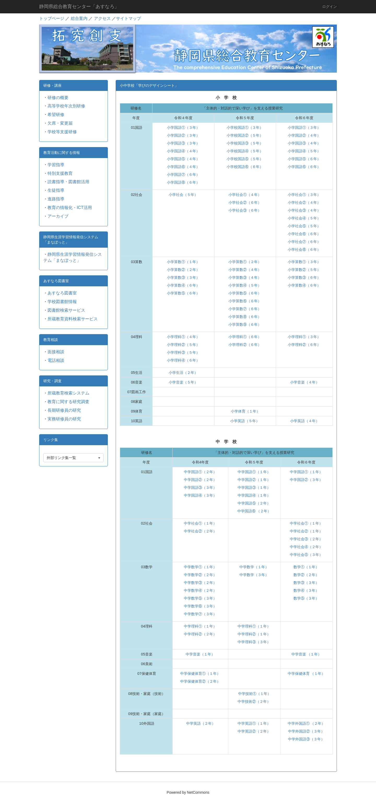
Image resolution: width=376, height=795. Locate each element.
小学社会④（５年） (304, 218)
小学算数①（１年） (183, 262)
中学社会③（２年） (306, 539)
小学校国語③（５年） (245, 143)
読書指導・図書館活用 (68, 181)
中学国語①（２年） (200, 472)
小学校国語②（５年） (245, 135)
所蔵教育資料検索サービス (73, 319)
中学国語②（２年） (200, 480)
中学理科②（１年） (254, 634)
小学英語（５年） (245, 421)
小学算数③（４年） (244, 277)
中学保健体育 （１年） (306, 673)
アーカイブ (58, 216)
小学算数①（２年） (244, 262)
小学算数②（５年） (304, 270)
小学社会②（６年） (244, 202)
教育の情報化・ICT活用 (70, 207)
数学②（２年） (306, 575)
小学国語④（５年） (304, 151)
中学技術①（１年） (254, 694)
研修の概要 (58, 97)
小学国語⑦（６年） (183, 174)
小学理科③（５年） (183, 352)
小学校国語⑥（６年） (245, 167)
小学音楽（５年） (183, 382)
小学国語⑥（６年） (304, 167)
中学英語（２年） (200, 723)
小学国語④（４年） (183, 151)
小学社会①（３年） (304, 195)
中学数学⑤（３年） (200, 598)
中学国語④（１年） (254, 495)
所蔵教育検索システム (68, 393)
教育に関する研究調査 (68, 401)
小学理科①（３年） (304, 337)
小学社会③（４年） (304, 210)
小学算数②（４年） (244, 270)
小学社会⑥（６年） (304, 234)
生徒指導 (56, 190)
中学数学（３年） (254, 575)
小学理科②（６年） (244, 345)
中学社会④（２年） (306, 547)
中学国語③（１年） (254, 487)
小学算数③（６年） (304, 277)
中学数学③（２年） (200, 583)
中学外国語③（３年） (306, 739)
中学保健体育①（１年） (200, 673)
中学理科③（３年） (254, 642)
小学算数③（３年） (183, 277)
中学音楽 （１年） (306, 654)
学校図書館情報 (62, 301)
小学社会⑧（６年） (304, 249)
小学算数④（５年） (244, 285)
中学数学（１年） (254, 567)
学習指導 (56, 165)
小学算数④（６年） (183, 285)
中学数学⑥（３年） (200, 606)
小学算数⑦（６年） (244, 309)
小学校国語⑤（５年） (245, 159)
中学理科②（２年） (200, 634)
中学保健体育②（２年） (200, 681)
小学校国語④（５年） (245, 151)
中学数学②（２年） (200, 575)
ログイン (329, 6)
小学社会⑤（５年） (304, 226)
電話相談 (56, 360)
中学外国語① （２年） (306, 723)
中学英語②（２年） (254, 731)
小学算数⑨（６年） (244, 324)
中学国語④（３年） (200, 495)
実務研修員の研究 (64, 419)
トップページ (51, 18)
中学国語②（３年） (306, 480)
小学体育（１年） (245, 411)
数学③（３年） (306, 583)
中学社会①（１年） (200, 523)
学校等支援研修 (62, 132)
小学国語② (297, 135)
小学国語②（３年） (183, 135)
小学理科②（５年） (183, 345)
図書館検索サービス (66, 310)
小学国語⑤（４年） (183, 159)
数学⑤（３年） (306, 598)
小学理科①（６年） (244, 337)
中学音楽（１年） (200, 654)
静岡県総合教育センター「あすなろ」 (79, 6)
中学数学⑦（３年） (200, 614)
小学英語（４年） (304, 421)
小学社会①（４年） (244, 195)
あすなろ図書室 (62, 293)
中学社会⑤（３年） (306, 555)
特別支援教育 (60, 173)
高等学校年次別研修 (66, 106)
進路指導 (56, 199)
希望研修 (56, 114)
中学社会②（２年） (200, 531)
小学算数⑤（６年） (183, 293)
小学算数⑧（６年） (244, 317)
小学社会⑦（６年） (304, 242)
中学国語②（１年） (254, 480)
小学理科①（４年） (183, 337)
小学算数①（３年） (304, 262)
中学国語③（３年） (200, 487)
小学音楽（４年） (304, 382)
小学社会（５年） (183, 195)
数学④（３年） (306, 590)
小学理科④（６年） (183, 360)
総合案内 (79, 18)
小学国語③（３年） (183, 143)
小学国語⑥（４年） (183, 167)
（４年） (313, 135)
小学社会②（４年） (304, 202)
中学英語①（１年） (254, 723)
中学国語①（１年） (254, 472)
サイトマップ (128, 18)
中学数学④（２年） (200, 590)
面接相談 (56, 352)
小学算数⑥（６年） (244, 301)
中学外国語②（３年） (306, 731)
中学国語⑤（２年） (254, 503)
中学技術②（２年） (254, 701)
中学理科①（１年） (200, 626)
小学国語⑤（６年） (304, 159)
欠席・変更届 (60, 123)
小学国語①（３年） (183, 127)
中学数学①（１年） (200, 567)
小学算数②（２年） (183, 270)
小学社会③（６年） (244, 210)
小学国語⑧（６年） (183, 182)
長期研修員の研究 (64, 410)
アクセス (102, 18)
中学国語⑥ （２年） (254, 511)
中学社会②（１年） (306, 531)
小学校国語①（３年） (245, 127)
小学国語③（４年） (304, 143)
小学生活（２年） (183, 372)
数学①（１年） (306, 567)
